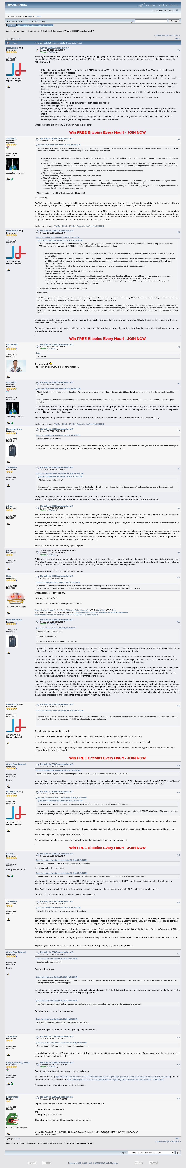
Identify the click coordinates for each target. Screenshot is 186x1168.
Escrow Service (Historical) (44, 610)
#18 (178, 1038)
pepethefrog (12, 1097)
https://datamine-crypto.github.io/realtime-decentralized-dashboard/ (101, 612)
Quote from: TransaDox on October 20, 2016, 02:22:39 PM (58, 582)
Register (41, 25)
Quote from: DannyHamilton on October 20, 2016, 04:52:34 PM (59, 710)
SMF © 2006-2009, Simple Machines (103, 1163)
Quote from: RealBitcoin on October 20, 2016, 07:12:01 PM (58, 770)
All (18, 39)
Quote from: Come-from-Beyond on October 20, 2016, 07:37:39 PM (61, 798)
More (49, 25)
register (38, 16)
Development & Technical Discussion (45, 31)
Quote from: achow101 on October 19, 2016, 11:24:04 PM (57, 237)
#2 (179, 140)
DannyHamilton (14, 429)
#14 (178, 793)
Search (26, 25)
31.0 (36, 21)
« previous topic (161, 35)
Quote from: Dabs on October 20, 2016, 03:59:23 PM (55, 628)
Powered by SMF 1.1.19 (77, 1163)
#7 (179, 468)
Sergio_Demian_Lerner (17, 1062)
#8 (179, 508)
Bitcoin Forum (11, 31)
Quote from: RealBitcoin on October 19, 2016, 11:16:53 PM (58, 145)
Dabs (8, 576)
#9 (179, 553)
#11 (178, 622)
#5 (179, 384)
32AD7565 (100, 610)
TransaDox (11, 467)
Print (177, 38)
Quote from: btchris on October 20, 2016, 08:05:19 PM (56, 958)
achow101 (11, 138)
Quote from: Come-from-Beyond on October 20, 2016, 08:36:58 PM (61, 1043)
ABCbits (52, 52)
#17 (178, 953)
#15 (178, 855)
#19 (178, 1065)
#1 (179, 50)
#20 (178, 1098)
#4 (179, 347)
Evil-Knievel (12, 344)
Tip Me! (57, 226)
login (30, 16)
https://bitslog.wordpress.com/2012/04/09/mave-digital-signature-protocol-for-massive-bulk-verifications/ (115, 1079)
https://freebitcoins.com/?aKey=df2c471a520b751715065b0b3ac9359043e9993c (66, 615)
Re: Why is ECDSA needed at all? (56, 138)
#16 (178, 903)
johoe (9, 506)
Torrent (42, 21)
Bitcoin (23, 31)
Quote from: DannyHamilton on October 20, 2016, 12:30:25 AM (59, 473)
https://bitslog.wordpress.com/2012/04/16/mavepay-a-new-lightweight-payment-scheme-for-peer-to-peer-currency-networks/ (112, 1076)
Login (33, 25)
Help (19, 25)
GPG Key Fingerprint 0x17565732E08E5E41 (86, 226)
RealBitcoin (12, 48)
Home (12, 25)
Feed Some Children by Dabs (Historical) (72, 610)
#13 (178, 765)
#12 (178, 705)
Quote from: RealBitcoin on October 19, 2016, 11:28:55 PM (58, 389)
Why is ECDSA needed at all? (79, 31)
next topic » (174, 35)
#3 (179, 232)
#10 (178, 577)
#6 (179, 430)
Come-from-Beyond (16, 764)
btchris (9, 854)
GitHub (64, 226)
